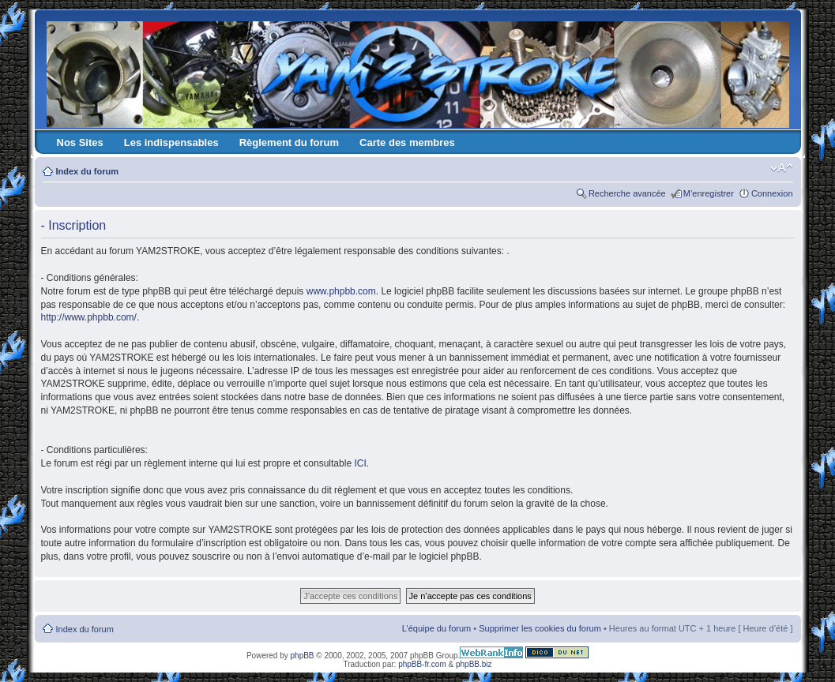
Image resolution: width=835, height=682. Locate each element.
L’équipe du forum (436, 628)
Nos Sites (80, 142)
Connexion (772, 193)
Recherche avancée (627, 193)
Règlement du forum (289, 142)
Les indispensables (171, 142)
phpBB (302, 655)
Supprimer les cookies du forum (540, 628)
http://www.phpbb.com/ (89, 317)
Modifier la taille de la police (781, 168)
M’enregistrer (708, 193)
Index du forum (87, 171)
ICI (360, 463)
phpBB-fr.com (422, 664)
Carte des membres (407, 142)
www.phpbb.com (341, 291)
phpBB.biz (474, 664)
